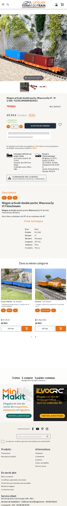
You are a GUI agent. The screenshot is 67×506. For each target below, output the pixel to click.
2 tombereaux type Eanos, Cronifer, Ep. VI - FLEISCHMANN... (16, 305)
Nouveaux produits (8, 456)
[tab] (33, 222)
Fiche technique (33, 221)
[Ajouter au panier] (40, 125)
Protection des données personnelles (16, 483)
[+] (21, 126)
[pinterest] (42, 429)
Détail (11, 329)
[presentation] (31, 336)
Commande (39, 456)
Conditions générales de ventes (13, 480)
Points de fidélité (42, 463)
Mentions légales (8, 486)
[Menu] (3, 4)
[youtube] (37, 429)
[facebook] (33, 429)
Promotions (5, 453)
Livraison (38, 460)
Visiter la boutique (19, 416)
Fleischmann (7, 212)
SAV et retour (40, 466)
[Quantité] (15, 126)
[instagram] (47, 429)
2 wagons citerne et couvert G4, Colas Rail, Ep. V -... (50, 305)
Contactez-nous (7, 489)
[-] (8, 126)
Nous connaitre (7, 477)
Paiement (39, 453)
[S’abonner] (47, 436)
